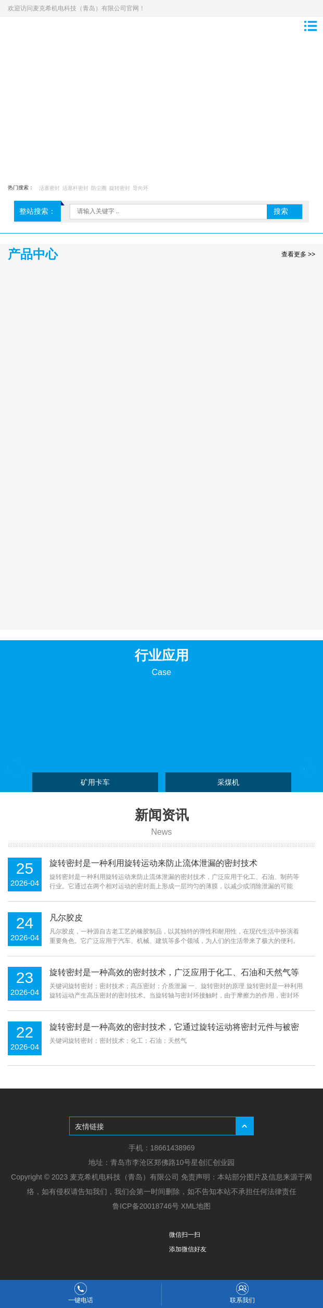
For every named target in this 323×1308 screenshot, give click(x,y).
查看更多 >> (298, 254)
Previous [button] (15, 768)
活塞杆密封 (75, 188)
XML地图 (196, 1206)
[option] (161, 103)
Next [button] (307, 768)
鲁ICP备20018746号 (145, 1206)
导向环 (140, 188)
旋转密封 (119, 188)
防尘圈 (99, 188)
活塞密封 (49, 188)
